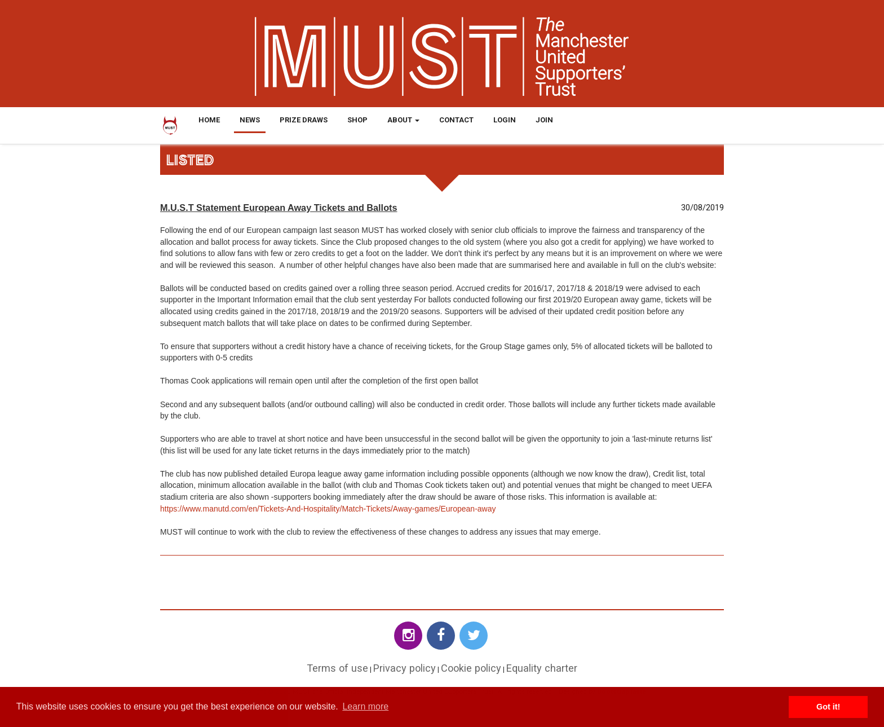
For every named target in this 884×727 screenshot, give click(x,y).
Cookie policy (471, 668)
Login (504, 120)
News (250, 120)
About (403, 120)
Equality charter (541, 668)
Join (544, 120)
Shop (357, 120)
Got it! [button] (828, 706)
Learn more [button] (365, 706)
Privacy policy (404, 668)
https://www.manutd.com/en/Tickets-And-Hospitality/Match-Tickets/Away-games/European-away (328, 508)
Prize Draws (304, 120)
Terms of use (337, 668)
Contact (456, 120)
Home (209, 120)
